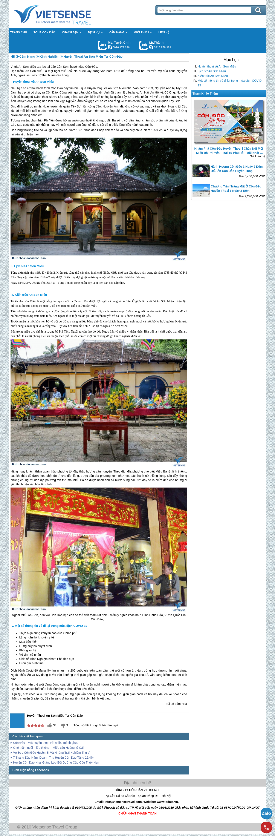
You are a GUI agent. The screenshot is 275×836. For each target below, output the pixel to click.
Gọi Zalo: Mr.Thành (143, 45)
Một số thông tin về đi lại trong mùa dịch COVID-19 (230, 83)
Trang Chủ (63, 14)
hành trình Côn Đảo (49, 88)
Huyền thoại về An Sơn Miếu (217, 66)
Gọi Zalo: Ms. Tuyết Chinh (102, 45)
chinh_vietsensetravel (110, 47)
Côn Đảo (52, 92)
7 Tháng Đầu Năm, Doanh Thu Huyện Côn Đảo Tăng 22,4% (53, 757)
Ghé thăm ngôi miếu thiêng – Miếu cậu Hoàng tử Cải (48, 747)
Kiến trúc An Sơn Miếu (213, 76)
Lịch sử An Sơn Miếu (212, 71)
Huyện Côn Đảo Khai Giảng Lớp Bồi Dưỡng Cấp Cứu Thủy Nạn (56, 762)
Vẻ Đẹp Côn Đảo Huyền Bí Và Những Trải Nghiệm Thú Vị (51, 752)
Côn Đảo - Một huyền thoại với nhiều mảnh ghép (45, 742)
